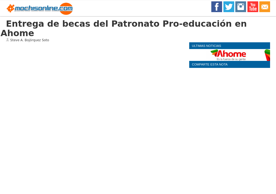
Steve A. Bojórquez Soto (29, 40)
